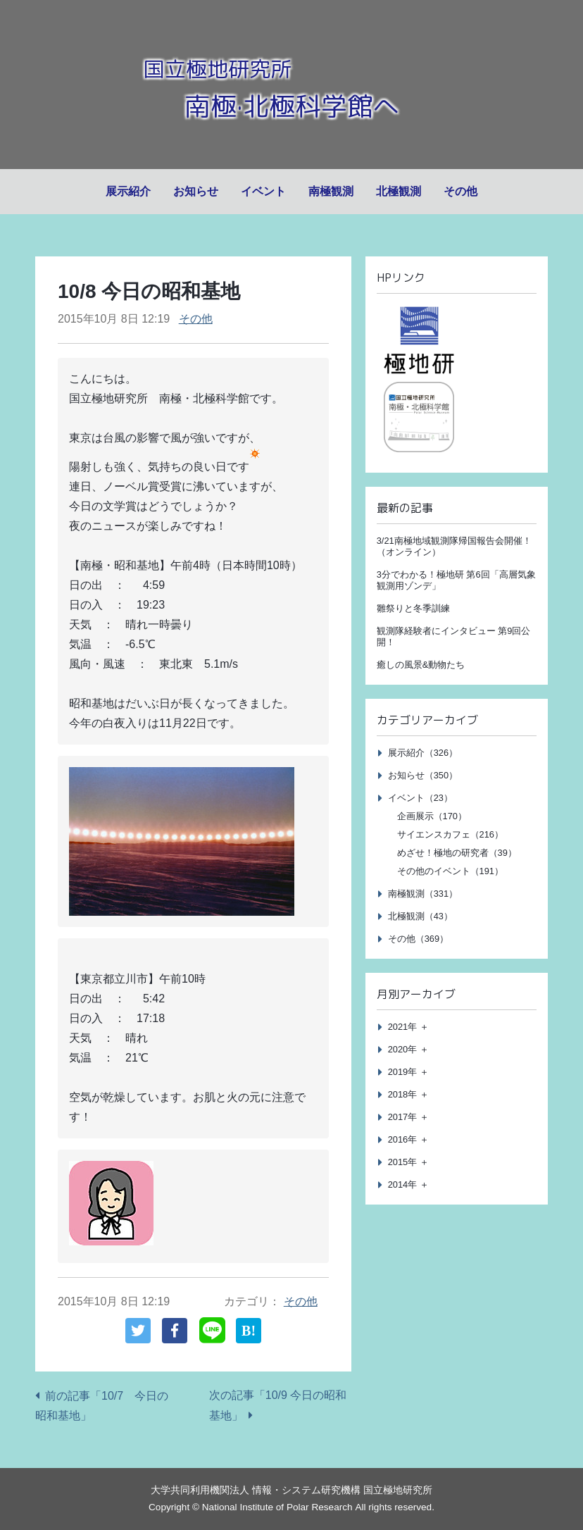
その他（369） (418, 938)
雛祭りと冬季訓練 (413, 608)
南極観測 (330, 191)
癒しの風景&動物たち (421, 664)
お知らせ (195, 191)
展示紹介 (128, 191)
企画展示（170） (432, 816)
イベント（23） (420, 797)
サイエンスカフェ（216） (450, 834)
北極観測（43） (420, 916)
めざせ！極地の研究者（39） (457, 852)
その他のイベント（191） (450, 871)
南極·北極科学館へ (291, 103)
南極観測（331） (423, 893)
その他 (460, 191)
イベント (263, 191)
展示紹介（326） (423, 752)
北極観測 (398, 191)
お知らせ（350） (423, 775)
